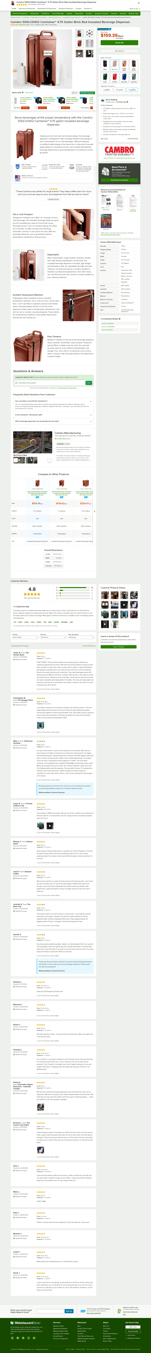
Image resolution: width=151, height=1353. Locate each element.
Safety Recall (81, 1341)
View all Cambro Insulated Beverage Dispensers (119, 158)
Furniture (89, 13)
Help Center (133, 1327)
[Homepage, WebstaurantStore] (28, 7)
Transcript (60, 444)
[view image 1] (105, 595)
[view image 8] (134, 605)
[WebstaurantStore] (28, 1323)
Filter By (43, 634)
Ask (88, 383)
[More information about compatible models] (119, 319)
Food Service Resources (85, 1336)
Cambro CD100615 (107, 330)
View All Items (29, 92)
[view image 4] (134, 595)
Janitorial (114, 13)
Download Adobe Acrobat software (110, 234)
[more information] (127, 102)
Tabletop (69, 13)
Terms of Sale (70, 1349)
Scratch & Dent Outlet (84, 1328)
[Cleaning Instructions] (133, 203)
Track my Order (133, 1331)
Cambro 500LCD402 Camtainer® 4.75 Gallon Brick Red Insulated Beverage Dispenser (37, 493)
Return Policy (107, 1341)
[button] (79, 33)
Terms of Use (62, 388)
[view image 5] (105, 605)
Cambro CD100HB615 (108, 326)
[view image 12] (134, 614)
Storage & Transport (101, 13)
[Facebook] (23, 1338)
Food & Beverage (58, 13)
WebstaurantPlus (58, 1326)
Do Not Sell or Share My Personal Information (125, 1349)
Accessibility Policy (103, 1349)
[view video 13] (105, 624)
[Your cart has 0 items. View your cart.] (137, 7)
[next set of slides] (94, 103)
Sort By (14, 634)
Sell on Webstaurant (109, 1338)
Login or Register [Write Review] (118, 647)
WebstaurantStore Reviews (86, 1338)
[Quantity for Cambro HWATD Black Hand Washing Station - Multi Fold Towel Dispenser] (36, 108)
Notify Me (119, 43)
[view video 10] (114, 614)
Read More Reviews (53, 199)
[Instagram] (12, 1338)
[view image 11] (124, 614)
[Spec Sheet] (106, 203)
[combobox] (72, 7)
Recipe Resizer (58, 1336)
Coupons (80, 1333)
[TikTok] (28, 1338)
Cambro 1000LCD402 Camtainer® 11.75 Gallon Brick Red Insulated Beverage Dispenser (86, 493)
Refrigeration (34, 13)
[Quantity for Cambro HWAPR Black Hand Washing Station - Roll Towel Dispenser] (59, 108)
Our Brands (107, 1328)
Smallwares (45, 13)
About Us (106, 1326)
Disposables (79, 13)
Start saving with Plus (94, 1313)
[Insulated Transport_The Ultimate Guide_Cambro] (106, 222)
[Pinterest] (34, 1338)
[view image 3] (124, 595)
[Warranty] (119, 203)
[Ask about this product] (53, 383)
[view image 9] (105, 614)
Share (74, 93)
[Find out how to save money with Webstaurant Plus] (13, 98)
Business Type (133, 13)
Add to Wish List (119, 51)
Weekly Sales (81, 1331)
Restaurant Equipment (20, 13)
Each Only (104, 32)
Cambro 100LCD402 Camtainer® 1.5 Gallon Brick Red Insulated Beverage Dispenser (62, 493)
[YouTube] (17, 1338)
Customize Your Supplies (61, 1333)
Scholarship (107, 1336)
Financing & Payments (110, 1333)
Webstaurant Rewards (60, 1328)
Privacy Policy (73, 388)
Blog (78, 1326)
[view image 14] (114, 624)
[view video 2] (50, 826)
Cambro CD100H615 (108, 323)
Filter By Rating (73, 634)
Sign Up (69, 1311)
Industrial (123, 13)
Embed (67, 444)
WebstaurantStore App (60, 1331)
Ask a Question (87, 93)
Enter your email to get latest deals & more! (21, 1311)
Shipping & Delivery (133, 1338)
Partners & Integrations (60, 1338)
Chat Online (130, 1335)
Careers (105, 1331)
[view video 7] (124, 605)
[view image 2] (114, 595)
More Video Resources (62, 439)
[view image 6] (114, 605)
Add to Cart (42, 108)
